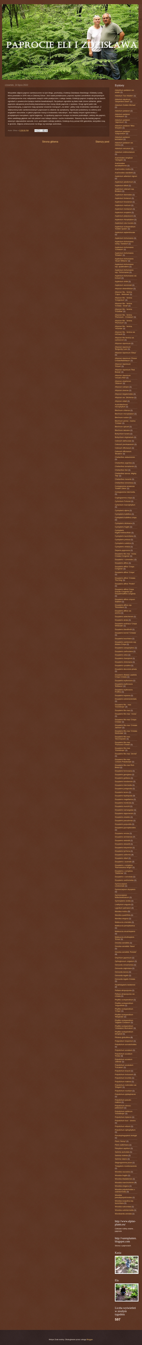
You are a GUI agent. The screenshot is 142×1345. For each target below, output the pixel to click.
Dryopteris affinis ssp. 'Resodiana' (123, 606)
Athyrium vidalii (121, 401)
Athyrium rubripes (122, 387)
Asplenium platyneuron (124, 216)
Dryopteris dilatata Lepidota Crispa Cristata (126, 676)
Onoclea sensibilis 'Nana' (125, 946)
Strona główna (50, 141)
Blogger (90, 1339)
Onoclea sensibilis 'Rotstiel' (125, 952)
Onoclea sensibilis (122, 943)
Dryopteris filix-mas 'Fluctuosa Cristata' (122, 743)
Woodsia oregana (122, 1186)
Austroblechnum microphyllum (121, 406)
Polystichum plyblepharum (125, 1094)
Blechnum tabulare (122, 430)
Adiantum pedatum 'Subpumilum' (122, 132)
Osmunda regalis (121, 975)
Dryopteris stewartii (122, 844)
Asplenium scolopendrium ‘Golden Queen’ (125, 228)
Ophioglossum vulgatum (124, 961)
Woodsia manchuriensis (124, 1182)
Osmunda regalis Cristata (125, 979)
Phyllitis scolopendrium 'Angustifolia (124, 1004)
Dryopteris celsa (121, 655)
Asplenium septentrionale (125, 232)
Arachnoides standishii (124, 173)
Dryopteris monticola (123, 803)
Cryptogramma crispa (123, 498)
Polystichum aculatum (123, 1050)
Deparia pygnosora (122, 550)
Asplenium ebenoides (123, 195)
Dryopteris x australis (123, 862)
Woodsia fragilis (121, 1175)
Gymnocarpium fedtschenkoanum (122, 896)
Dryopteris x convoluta (124, 877)
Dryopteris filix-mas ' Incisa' (125, 714)
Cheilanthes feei (121, 470)
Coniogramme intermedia (125, 492)
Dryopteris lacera (121, 792)
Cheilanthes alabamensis (125, 457)
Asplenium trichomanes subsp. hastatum (124, 243)
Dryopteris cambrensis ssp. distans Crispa (125, 643)
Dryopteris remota (122, 833)
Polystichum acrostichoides (125, 1044)
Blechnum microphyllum (124, 414)
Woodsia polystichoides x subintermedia (125, 1190)
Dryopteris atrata (121, 620)
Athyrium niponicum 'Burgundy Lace (123, 348)
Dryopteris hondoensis (124, 781)
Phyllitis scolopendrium (124, 1000)
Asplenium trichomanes (124, 238)
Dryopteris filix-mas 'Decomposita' (122, 738)
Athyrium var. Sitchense (124, 397)
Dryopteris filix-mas (122, 710)
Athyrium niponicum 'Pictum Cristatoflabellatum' (126, 359)
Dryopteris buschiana (123, 639)
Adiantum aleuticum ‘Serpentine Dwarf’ (123, 100)
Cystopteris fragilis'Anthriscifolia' (123, 531)
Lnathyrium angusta (123, 904)
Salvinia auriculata (122, 1152)
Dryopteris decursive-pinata (126, 669)
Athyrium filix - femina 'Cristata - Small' (123, 304)
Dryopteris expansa (122, 695)
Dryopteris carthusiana (124, 651)
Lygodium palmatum (123, 908)
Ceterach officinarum (123, 448)
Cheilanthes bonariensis (124, 466)
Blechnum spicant (122, 427)
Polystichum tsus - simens (125, 1121)
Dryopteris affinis (121, 563)
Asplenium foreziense (123, 202)
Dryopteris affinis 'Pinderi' (125, 584)
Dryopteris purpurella (123, 824)
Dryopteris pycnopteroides (125, 828)
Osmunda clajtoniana (123, 968)
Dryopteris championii (123, 658)
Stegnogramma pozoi (123, 1163)
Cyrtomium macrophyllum (125, 505)
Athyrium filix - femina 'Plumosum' (123, 322)
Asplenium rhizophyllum (124, 219)
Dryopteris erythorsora (124, 680)
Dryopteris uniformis (123, 855)
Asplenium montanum (123, 209)
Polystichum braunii (122, 1071)
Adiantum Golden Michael (125, 105)
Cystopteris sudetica (123, 543)
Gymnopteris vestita (123, 901)
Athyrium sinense (122, 390)
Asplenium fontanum (123, 198)
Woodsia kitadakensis (123, 1179)
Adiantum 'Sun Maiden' (124, 96)
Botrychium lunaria (122, 434)
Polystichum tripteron (123, 1117)
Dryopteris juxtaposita (123, 789)
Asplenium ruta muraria (124, 223)
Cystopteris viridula (122, 547)
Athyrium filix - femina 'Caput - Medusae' (123, 293)
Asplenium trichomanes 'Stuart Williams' (124, 260)
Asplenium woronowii (123, 285)
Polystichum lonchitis (123, 1078)
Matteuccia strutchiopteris (125, 931)
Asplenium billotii (121, 185)
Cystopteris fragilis (122, 527)
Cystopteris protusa (122, 540)
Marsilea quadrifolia (122, 915)
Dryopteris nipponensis (124, 813)
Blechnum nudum (122, 417)
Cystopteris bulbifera (123, 514)
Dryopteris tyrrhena (122, 851)
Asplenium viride (121, 281)
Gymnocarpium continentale (121, 885)
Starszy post (102, 141)
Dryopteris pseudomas (124, 820)
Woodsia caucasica (122, 1172)
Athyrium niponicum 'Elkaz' (125, 353)
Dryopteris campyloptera (124, 648)
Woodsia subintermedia (124, 1210)
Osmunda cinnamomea (124, 965)
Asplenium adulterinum (124, 182)
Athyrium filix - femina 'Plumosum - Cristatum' (124, 316)
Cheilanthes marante (123, 479)
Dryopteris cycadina (123, 665)
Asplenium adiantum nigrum (126, 176)
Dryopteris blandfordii (123, 629)
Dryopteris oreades (122, 817)
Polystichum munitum (123, 1091)
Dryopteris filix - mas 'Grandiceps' (123, 706)
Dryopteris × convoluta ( (124, 559)
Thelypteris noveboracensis (126, 1166)
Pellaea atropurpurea (123, 990)
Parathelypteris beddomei (125, 985)
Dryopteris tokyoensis (123, 848)
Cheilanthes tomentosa (124, 483)
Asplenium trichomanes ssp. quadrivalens (124, 265)
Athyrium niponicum (123, 343)
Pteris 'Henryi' (120, 1141)
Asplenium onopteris (123, 212)
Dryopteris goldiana (122, 778)
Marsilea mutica (121, 911)
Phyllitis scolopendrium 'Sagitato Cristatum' (124, 1021)
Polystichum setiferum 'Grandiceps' (123, 1112)
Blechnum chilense (122, 410)
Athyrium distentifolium (124, 289)
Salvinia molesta (121, 1155)
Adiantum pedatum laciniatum (122, 138)
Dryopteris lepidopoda (123, 796)
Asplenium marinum (123, 205)
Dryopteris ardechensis (124, 616)
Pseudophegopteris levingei (126, 1135)
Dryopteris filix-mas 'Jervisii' (126, 754)
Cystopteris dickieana (123, 523)
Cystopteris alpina (122, 510)
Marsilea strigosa (121, 918)
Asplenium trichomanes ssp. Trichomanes (124, 271)
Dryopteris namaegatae (124, 810)
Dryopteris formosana (123, 771)
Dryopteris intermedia (123, 785)
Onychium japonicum (123, 958)
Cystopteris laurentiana (124, 536)
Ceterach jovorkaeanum (124, 444)
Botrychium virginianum (124, 437)
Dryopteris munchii (122, 806)
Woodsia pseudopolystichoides (123, 1196)
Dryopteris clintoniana (123, 662)
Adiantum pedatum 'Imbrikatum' (122, 115)
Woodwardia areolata (123, 1214)
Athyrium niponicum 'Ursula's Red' (123, 376)
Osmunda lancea (121, 972)
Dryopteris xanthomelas (124, 880)
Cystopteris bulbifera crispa (125, 517)
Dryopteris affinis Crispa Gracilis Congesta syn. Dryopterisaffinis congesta (125, 591)
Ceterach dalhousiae (123, 441)
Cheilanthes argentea (123, 463)
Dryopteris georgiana (123, 774)
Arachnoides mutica (123, 169)
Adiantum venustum (123, 148)
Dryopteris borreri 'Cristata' (125, 633)
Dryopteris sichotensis (123, 837)
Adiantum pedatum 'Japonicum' (122, 121)
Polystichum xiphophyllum (125, 1130)
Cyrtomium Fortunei (123, 501)
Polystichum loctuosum (124, 1074)
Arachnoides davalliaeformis (121, 164)
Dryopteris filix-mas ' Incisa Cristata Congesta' (125, 555)
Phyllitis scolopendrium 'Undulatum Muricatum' (124, 1027)
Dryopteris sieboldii (122, 840)
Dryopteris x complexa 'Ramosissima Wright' (124, 866)
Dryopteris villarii (121, 858)
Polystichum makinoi (123, 1081)
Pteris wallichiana (122, 1145)
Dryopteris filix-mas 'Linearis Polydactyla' (123, 760)
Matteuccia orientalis (123, 922)
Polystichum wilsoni (122, 1126)
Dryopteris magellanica (124, 799)
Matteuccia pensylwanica (125, 926)
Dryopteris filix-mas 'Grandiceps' (122, 749)
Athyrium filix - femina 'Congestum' (123, 299)
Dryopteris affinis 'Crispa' (124, 572)
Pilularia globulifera (122, 1037)
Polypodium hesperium (124, 1041)
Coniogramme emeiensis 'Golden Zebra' (125, 487)
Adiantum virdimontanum (125, 152)
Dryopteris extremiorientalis (126, 699)
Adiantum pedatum (122, 111)
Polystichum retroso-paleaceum (123, 1107)
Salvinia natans (121, 1159)
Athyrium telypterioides (124, 394)
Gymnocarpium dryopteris (125, 889)
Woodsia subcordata (123, 1207)
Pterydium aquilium (122, 1148)
